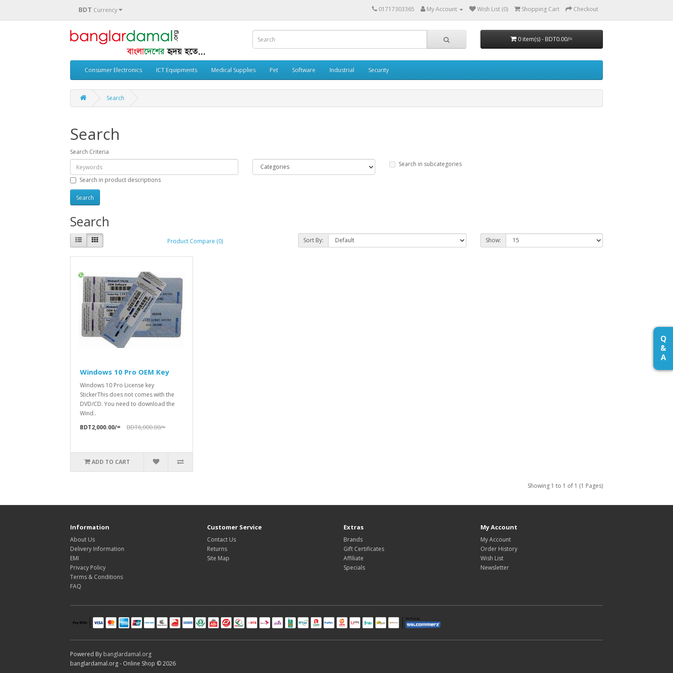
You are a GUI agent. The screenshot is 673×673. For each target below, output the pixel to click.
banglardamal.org (127, 654)
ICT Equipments (176, 70)
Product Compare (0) (195, 241)
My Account (495, 539)
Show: (493, 240)
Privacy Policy (88, 568)
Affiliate (354, 558)
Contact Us (221, 539)
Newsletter (494, 568)
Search (115, 98)
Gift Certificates (364, 549)
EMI (74, 558)
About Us (82, 539)
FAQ (75, 586)
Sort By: (313, 240)
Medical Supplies (233, 70)
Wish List (491, 558)
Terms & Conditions (96, 577)
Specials (354, 568)
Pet (274, 70)
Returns (217, 549)
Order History (498, 549)
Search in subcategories (425, 164)
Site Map (218, 558)
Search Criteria (89, 152)
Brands (353, 539)
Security (378, 70)
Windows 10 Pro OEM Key (124, 371)
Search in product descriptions (115, 180)
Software (303, 70)
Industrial (341, 70)
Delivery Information (97, 549)
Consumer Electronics (113, 70)
